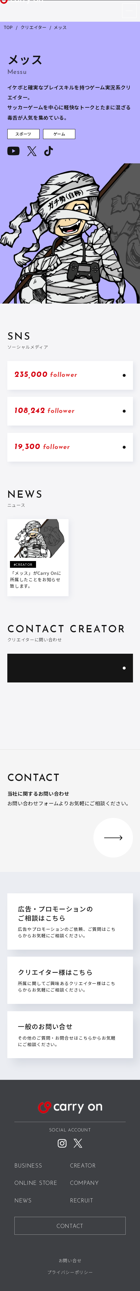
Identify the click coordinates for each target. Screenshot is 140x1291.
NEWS (23, 1201)
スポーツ (23, 134)
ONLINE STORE (35, 1183)
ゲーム (59, 134)
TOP (8, 27)
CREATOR (83, 1166)
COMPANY (84, 1183)
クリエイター (34, 27)
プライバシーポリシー (70, 1272)
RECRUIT (81, 1201)
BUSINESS (28, 1166)
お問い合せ (70, 1260)
